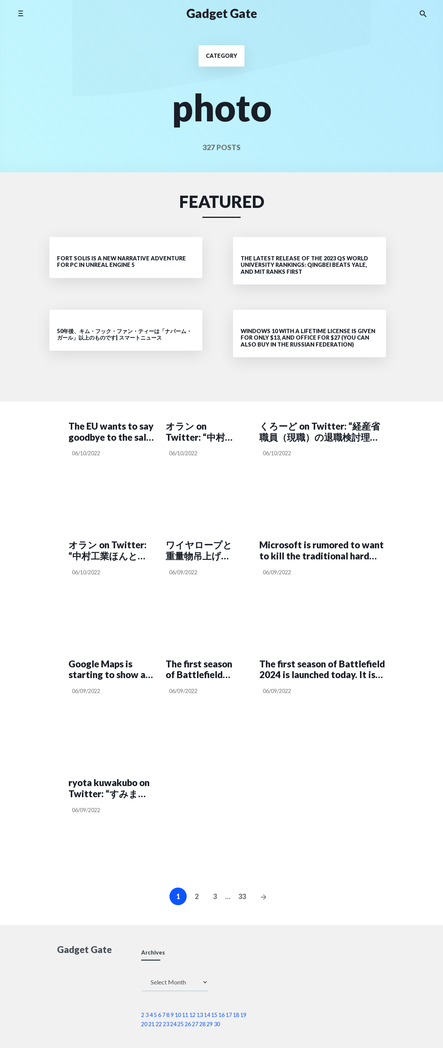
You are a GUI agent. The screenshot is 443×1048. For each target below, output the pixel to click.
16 (221, 1015)
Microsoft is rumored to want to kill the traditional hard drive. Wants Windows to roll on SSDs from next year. (321, 551)
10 (178, 1015)
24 (173, 1024)
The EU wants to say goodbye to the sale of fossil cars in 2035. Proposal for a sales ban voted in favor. (110, 432)
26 (188, 1024)
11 (185, 1015)
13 (200, 1015)
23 (166, 1024)
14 (207, 1015)
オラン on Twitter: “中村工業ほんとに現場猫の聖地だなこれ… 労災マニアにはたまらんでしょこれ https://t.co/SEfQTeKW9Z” (111, 551)
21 (151, 1024)
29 (210, 1024)
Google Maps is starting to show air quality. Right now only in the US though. (110, 670)
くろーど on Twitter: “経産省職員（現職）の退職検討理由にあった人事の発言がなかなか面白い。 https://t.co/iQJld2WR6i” (320, 432)
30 (217, 1024)
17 (229, 1015)
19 (243, 1015)
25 (181, 1024)
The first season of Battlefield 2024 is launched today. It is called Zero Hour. (200, 670)
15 (214, 1015)
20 (144, 1024)
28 (202, 1024)
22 (159, 1024)
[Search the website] (423, 13)
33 (242, 896)
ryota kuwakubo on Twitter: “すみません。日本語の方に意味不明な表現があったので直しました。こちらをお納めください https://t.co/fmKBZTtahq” (111, 788)
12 (192, 1015)
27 (195, 1024)
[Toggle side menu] (20, 13)
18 (236, 1015)
